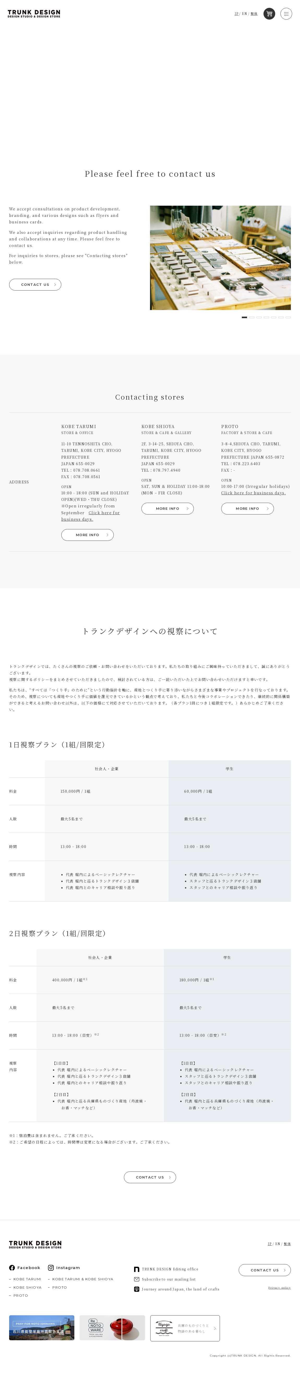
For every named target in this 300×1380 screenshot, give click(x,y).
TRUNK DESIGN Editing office (166, 1269)
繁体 (254, 13)
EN (245, 13)
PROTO (21, 1295)
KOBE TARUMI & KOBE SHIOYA (82, 1279)
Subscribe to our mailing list (165, 1279)
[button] (244, 317)
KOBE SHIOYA (27, 1287)
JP (237, 13)
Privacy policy (279, 1287)
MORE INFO (87, 535)
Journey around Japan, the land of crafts (176, 1289)
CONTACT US (35, 284)
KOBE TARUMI (27, 1279)
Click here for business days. (253, 492)
